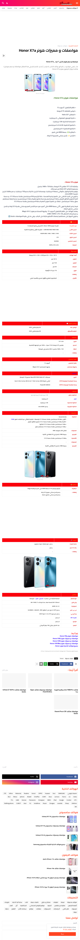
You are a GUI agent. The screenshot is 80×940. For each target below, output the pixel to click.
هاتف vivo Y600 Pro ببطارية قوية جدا (66, 691)
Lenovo (57, 796)
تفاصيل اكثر (68, 929)
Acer (25, 803)
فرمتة (62, 902)
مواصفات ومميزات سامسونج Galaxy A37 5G (50, 826)
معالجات (38, 909)
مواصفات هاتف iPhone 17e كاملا (54, 859)
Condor (69, 800)
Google (61, 800)
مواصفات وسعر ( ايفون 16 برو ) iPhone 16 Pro (50, 887)
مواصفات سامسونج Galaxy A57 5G (53, 816)
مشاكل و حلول (45, 902)
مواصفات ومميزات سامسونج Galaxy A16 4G (50, 835)
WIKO (49, 800)
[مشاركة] (3, 55)
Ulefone (74, 803)
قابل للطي (66, 909)
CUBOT (18, 803)
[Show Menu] (77, 3)
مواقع (31, 909)
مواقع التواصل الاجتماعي (37, 905)
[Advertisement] (40, 27)
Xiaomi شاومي (72, 793)
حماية (7, 909)
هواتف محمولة (62, 46)
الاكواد (49, 905)
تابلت (26, 902)
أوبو (43, 8)
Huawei (47, 793)
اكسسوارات (47, 909)
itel (76, 806)
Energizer (41, 800)
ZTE (5, 793)
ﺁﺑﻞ (16, 905)
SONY (44, 796)
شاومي (49, 8)
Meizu (15, 796)
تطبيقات (55, 902)
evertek (59, 803)
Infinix (11, 793)
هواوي (33, 8)
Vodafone (37, 803)
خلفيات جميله (34, 902)
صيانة (75, 912)
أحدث (75, 767)
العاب (11, 905)
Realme (26, 793)
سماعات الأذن (22, 909)
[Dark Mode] (7, 3)
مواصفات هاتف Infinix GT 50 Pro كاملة (14, 691)
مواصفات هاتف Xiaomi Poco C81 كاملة (66, 712)
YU (30, 803)
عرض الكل (5, 670)
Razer (45, 803)
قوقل (3, 8)
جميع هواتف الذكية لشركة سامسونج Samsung (49, 844)
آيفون (55, 8)
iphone (22, 796)
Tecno (64, 796)
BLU (9, 796)
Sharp (67, 803)
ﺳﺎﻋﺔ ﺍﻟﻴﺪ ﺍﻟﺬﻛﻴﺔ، (17, 902)
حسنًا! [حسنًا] (62, 934)
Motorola (18, 793)
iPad (55, 800)
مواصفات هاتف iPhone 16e (56, 868)
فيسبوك (74, 909)
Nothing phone (8, 803)
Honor (61, 658)
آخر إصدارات (57, 909)
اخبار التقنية (23, 905)
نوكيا (15, 8)
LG (69, 796)
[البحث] (2, 3)
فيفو (38, 8)
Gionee (24, 800)
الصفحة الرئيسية (73, 46)
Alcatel (29, 796)
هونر (27, 8)
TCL (12, 800)
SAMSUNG (61, 793)
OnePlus (36, 796)
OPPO (40, 793)
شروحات (6, 902)
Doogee (52, 803)
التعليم (13, 909)
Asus (50, 796)
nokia (75, 796)
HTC (75, 800)
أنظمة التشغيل (72, 905)
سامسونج (61, 8)
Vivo (54, 793)
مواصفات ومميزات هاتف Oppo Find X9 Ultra (41, 691)
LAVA (17, 800)
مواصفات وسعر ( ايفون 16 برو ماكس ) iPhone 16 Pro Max (46, 878)
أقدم (4, 767)
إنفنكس (21, 8)
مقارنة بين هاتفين (59, 905)
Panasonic (32, 800)
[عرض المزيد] (37, 664)
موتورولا (9, 8)
